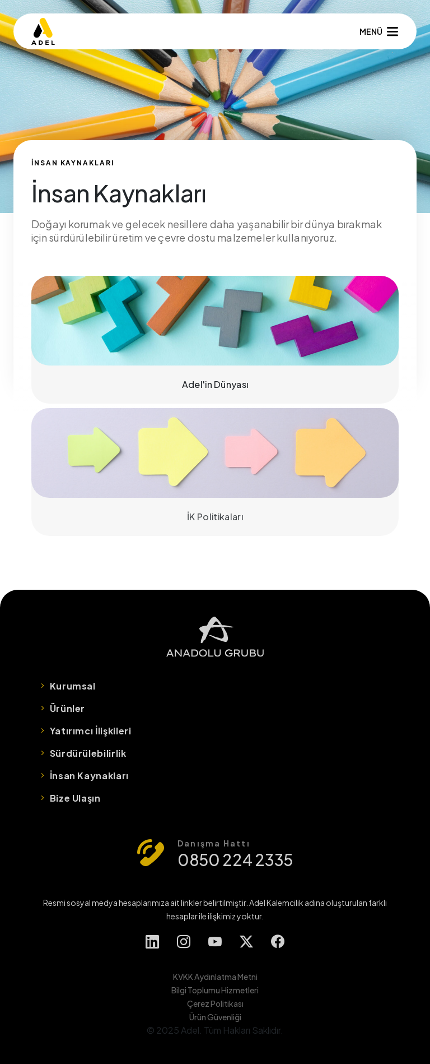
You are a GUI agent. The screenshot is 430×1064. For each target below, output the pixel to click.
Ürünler (67, 708)
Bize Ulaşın (75, 798)
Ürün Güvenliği (215, 1016)
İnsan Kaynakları (89, 775)
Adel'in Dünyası (215, 340)
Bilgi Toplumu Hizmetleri (215, 990)
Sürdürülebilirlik (88, 753)
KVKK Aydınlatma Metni (215, 976)
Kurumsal (73, 686)
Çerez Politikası (215, 1003)
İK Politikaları (215, 472)
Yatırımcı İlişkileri (91, 731)
